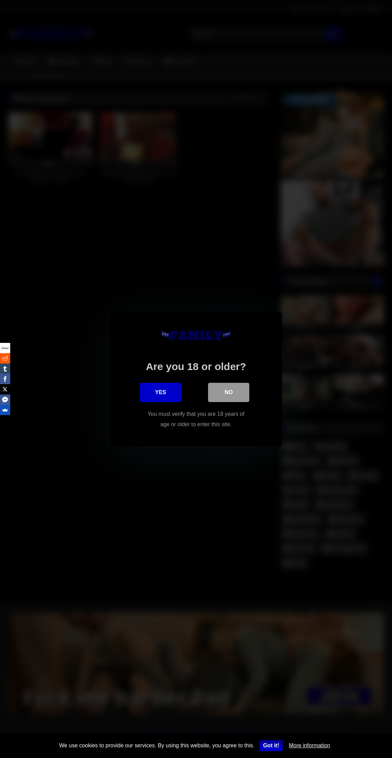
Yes (160, 392)
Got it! (271, 745)
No (229, 392)
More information (309, 745)
